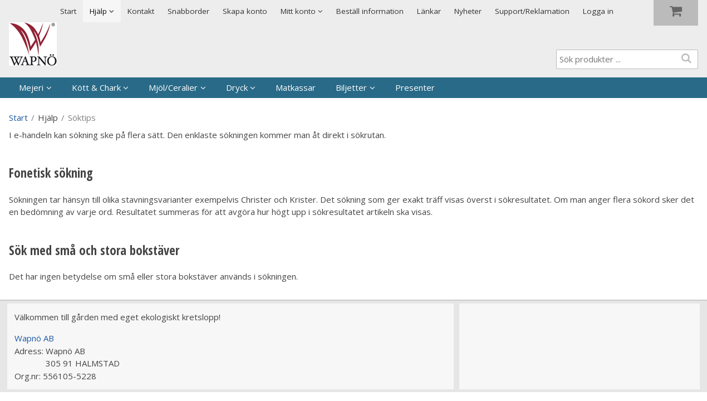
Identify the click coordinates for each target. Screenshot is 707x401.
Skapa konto (245, 11)
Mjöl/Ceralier (173, 87)
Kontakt (140, 11)
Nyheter (468, 11)
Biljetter (351, 87)
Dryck (237, 87)
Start (68, 11)
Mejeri (31, 87)
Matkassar (296, 87)
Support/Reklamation (532, 11)
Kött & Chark (96, 87)
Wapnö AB (34, 338)
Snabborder (188, 11)
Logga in (598, 11)
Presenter (415, 87)
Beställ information (370, 11)
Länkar (429, 11)
